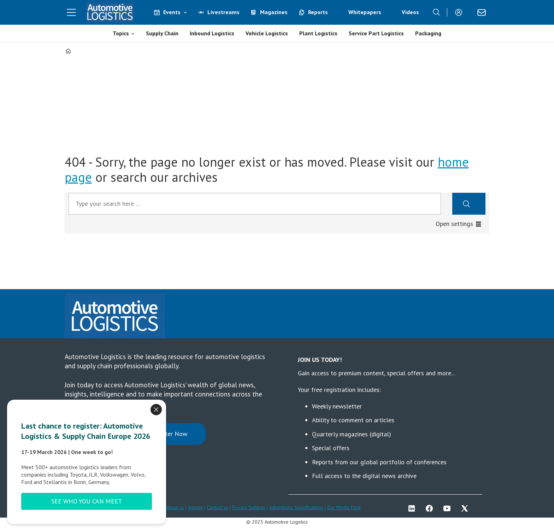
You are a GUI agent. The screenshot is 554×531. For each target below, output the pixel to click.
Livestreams (223, 12)
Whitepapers (364, 12)
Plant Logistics (318, 33)
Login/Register (460, 12)
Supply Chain (162, 33)
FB (431, 508)
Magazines (274, 12)
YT (449, 508)
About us (175, 507)
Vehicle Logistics (267, 33)
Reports (318, 12)
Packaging (428, 33)
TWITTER (466, 508)
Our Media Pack (343, 507)
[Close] (156, 409)
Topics (121, 33)
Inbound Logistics (212, 33)
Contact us (217, 507)
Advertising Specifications (296, 507)
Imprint (195, 507)
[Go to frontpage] (110, 12)
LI (413, 508)
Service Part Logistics (376, 33)
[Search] (436, 12)
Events (172, 12)
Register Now (169, 434)
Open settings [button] (454, 224)
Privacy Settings (248, 507)
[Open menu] (71, 12)
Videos (410, 12)
